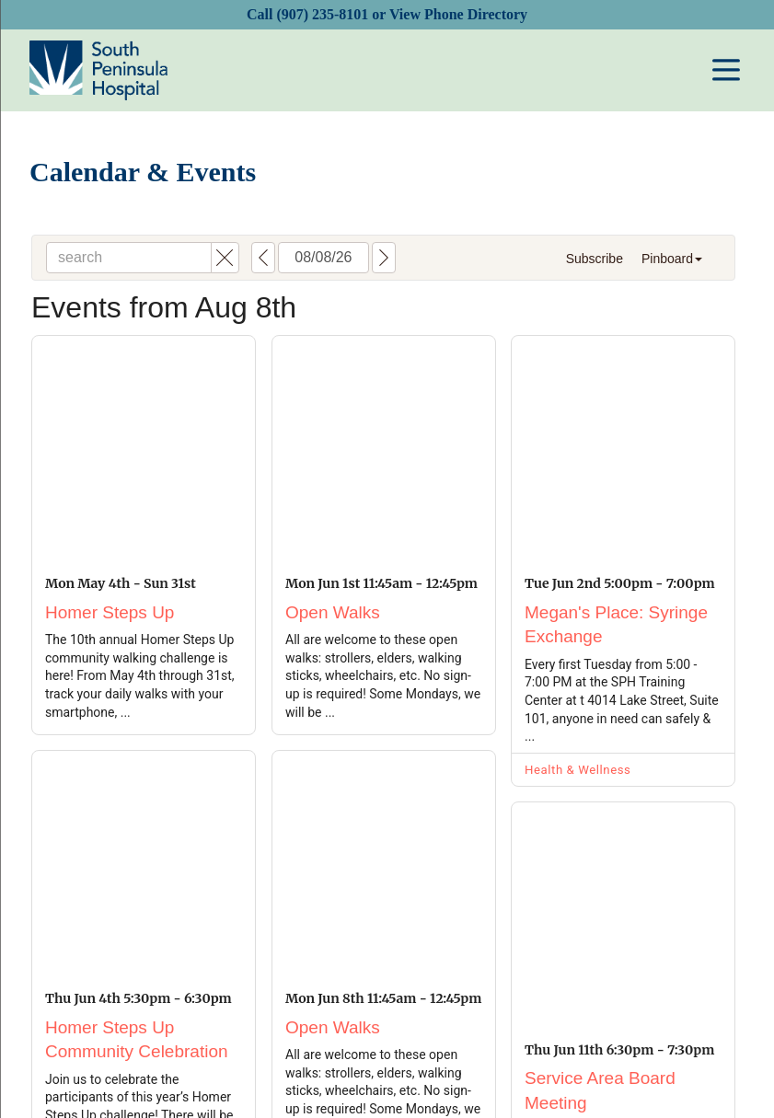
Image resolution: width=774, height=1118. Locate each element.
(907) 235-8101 (322, 14)
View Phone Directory (458, 14)
